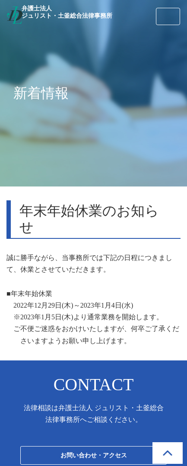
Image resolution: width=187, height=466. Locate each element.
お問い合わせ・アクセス (93, 455)
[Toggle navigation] (168, 16)
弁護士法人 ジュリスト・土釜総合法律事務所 (67, 12)
